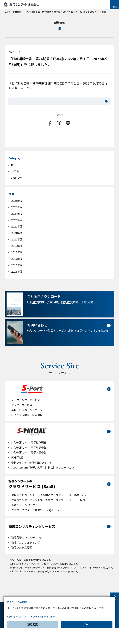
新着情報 (17, 12)
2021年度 (16, 242)
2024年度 (16, 223)
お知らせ (16, 187)
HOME (7, 12)
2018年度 (16, 261)
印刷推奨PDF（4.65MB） (44, 311)
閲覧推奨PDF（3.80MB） (78, 311)
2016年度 (16, 274)
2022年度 (16, 236)
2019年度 (16, 255)
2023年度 (16, 229)
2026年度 (16, 210)
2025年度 (16, 216)
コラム (15, 181)
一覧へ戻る (59, 140)
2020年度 (16, 249)
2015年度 (16, 281)
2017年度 (16, 268)
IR (12, 174)
